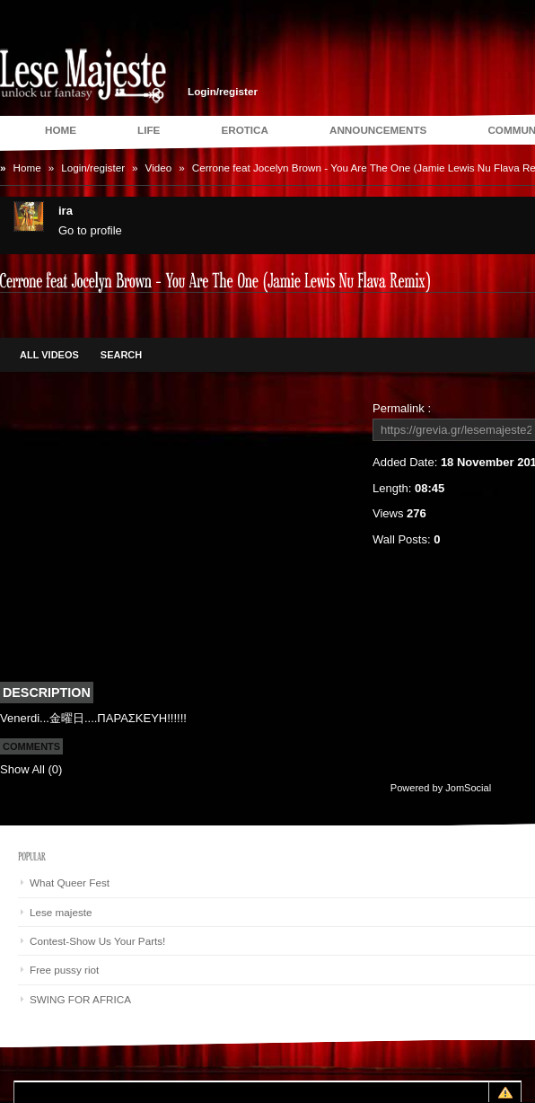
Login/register (223, 91)
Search (121, 354)
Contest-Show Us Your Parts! (97, 941)
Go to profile (90, 230)
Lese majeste (61, 912)
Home (27, 167)
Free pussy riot (64, 969)
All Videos (49, 354)
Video (158, 167)
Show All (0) (31, 769)
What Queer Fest (70, 882)
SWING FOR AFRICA (80, 999)
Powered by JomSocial (440, 787)
